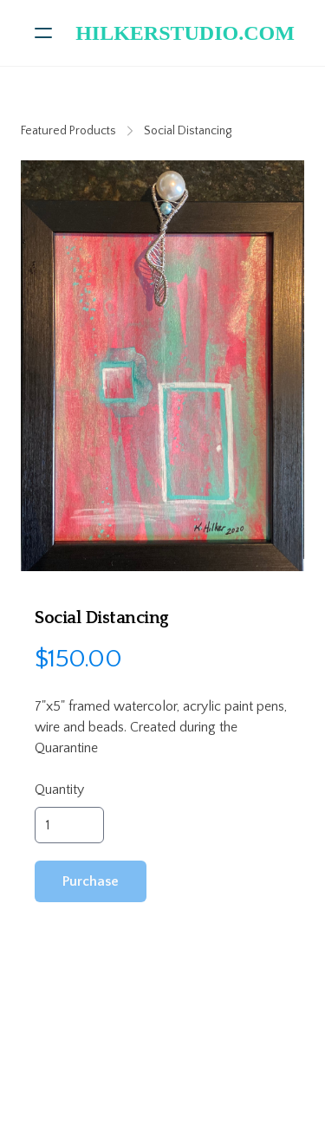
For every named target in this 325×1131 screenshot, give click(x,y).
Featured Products (68, 131)
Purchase (90, 881)
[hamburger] (43, 33)
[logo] (185, 33)
